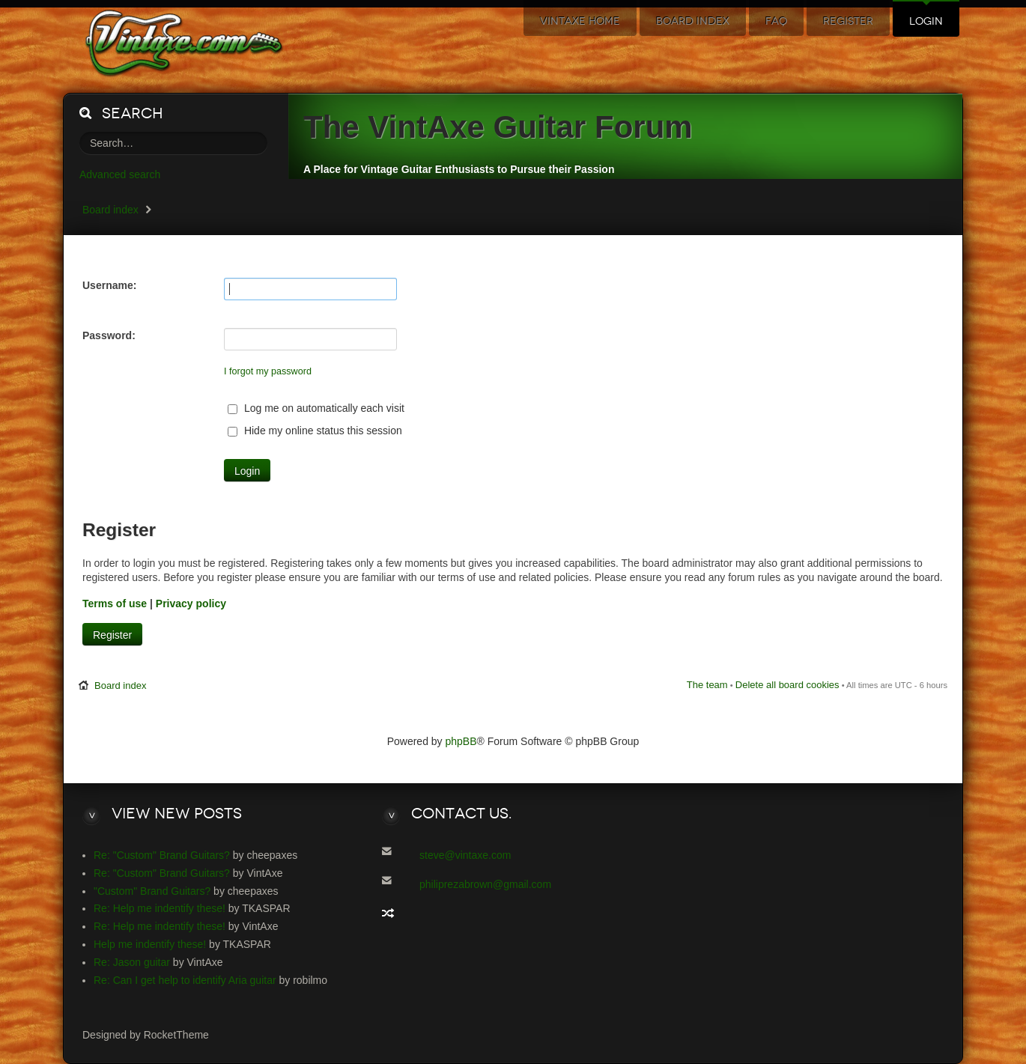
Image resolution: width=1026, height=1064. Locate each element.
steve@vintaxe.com (465, 855)
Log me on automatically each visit (316, 408)
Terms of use (114, 603)
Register (112, 635)
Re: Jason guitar (132, 962)
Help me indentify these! (150, 944)
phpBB (461, 741)
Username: (109, 285)
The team (707, 684)
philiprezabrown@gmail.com (485, 884)
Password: (109, 335)
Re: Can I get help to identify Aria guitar (185, 980)
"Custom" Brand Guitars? (152, 891)
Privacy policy (191, 603)
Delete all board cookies (787, 684)
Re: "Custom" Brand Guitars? (162, 855)
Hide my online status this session (315, 431)
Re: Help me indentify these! (159, 908)
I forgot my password (268, 371)
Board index (110, 210)
